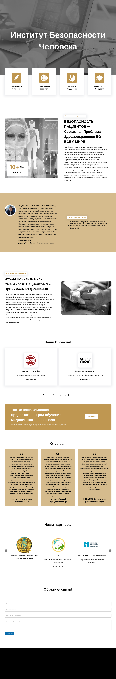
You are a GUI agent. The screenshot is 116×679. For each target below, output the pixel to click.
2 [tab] (55, 566)
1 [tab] (53, 566)
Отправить (9, 633)
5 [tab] (59, 566)
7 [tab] (62, 566)
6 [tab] (60, 566)
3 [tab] (56, 566)
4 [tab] (58, 566)
